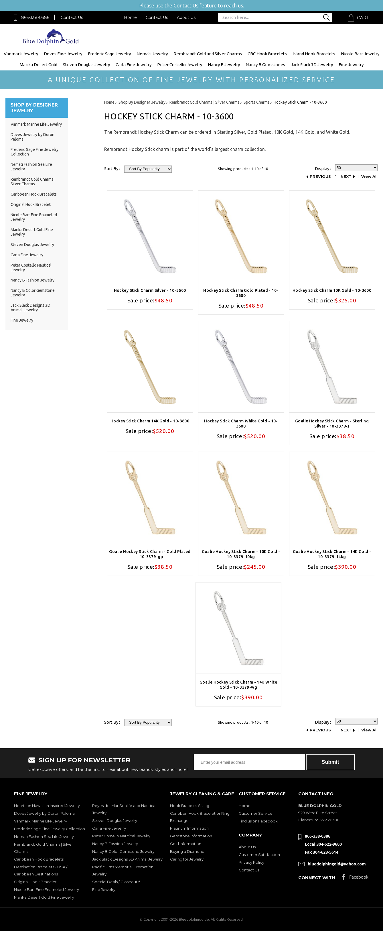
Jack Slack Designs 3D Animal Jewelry (30, 307)
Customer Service (256, 813)
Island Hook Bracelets (314, 53)
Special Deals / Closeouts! (116, 881)
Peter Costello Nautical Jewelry (121, 836)
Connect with (316, 877)
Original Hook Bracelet (31, 204)
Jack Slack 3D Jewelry (312, 64)
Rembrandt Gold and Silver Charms (207, 53)
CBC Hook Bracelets (267, 53)
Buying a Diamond (187, 851)
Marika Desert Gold (38, 64)
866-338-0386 (35, 17)
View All (369, 176)
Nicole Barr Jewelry (360, 53)
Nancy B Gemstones (265, 64)
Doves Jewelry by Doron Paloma (44, 813)
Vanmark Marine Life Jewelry (36, 124)
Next (346, 176)
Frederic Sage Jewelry (109, 53)
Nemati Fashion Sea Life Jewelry (44, 836)
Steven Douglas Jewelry (86, 64)
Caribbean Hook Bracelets (34, 194)
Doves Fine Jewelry (63, 53)
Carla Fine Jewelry (133, 64)
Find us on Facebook (258, 821)
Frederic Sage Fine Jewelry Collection (49, 828)
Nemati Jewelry (152, 53)
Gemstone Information (191, 836)
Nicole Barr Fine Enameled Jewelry (46, 889)
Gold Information (185, 843)
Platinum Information (189, 828)
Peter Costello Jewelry (179, 64)
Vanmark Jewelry (21, 53)
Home (130, 17)
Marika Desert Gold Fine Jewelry (44, 897)
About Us (186, 17)
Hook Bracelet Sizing (189, 805)
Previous (320, 176)
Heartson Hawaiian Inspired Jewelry (47, 805)
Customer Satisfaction (259, 854)
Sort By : (112, 168)
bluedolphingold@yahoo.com (337, 864)
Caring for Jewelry (187, 859)
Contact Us (72, 17)
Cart (363, 17)
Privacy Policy (251, 862)
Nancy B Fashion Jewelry (32, 280)
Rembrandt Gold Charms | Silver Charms (33, 181)
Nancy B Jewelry (224, 64)
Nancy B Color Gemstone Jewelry (123, 851)
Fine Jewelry (351, 64)
